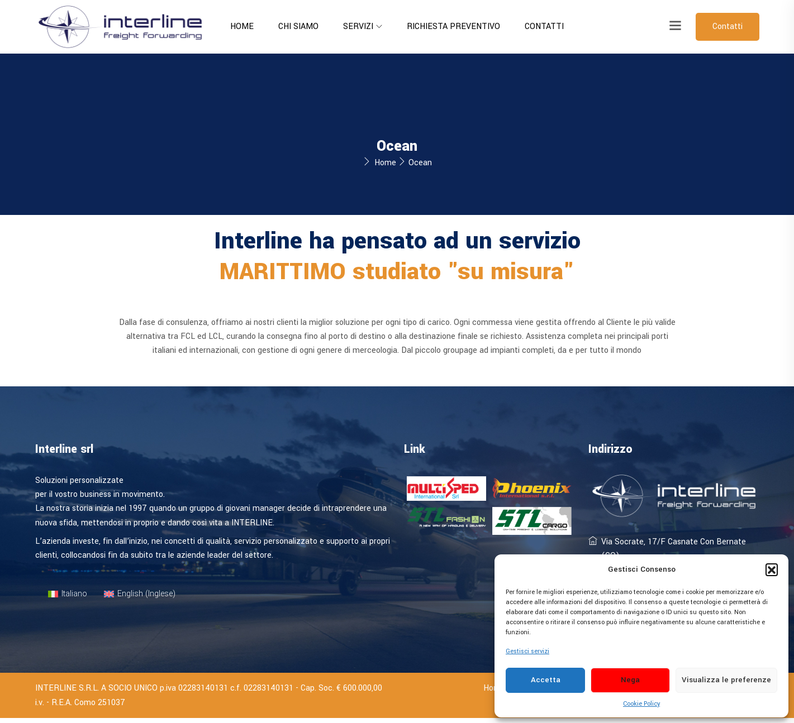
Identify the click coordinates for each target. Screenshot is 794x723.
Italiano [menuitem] (74, 599)
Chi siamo (298, 26)
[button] (771, 569)
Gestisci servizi (527, 651)
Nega (630, 679)
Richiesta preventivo (453, 26)
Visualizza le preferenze (726, 679)
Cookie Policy (641, 704)
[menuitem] (67, 599)
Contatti (544, 26)
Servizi (358, 26)
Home (242, 26)
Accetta (545, 679)
